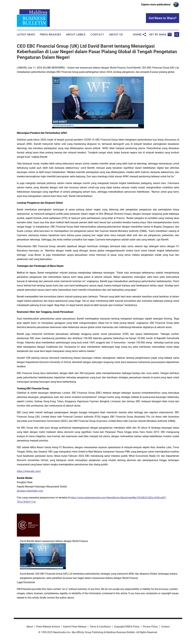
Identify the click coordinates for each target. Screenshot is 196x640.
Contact (97, 34)
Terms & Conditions (100, 626)
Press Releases (50, 34)
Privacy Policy (150, 626)
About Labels (75, 34)
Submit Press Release (74, 626)
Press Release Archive (48, 626)
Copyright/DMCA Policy (126, 626)
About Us (116, 34)
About (29, 626)
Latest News (26, 34)
